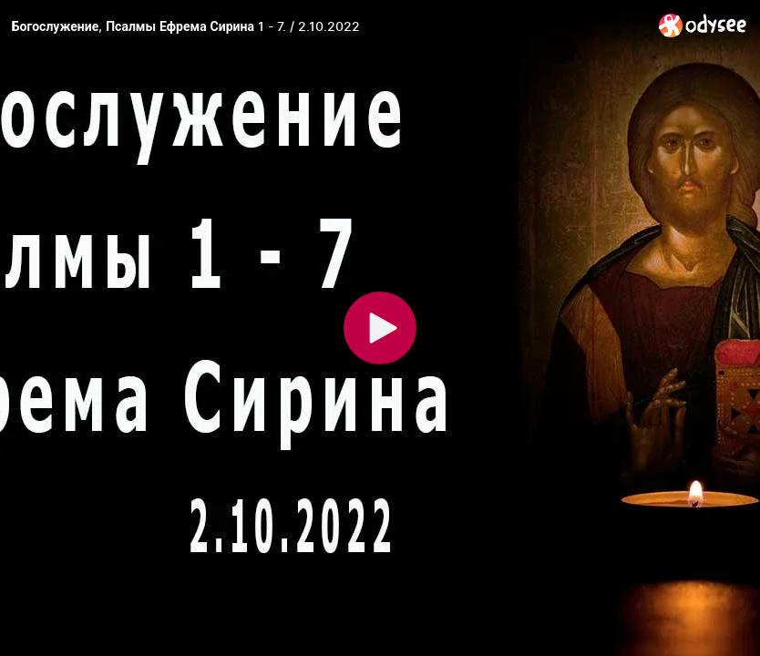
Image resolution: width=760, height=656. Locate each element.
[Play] (380, 328)
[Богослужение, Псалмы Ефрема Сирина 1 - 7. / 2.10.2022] (328, 26)
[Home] (703, 25)
